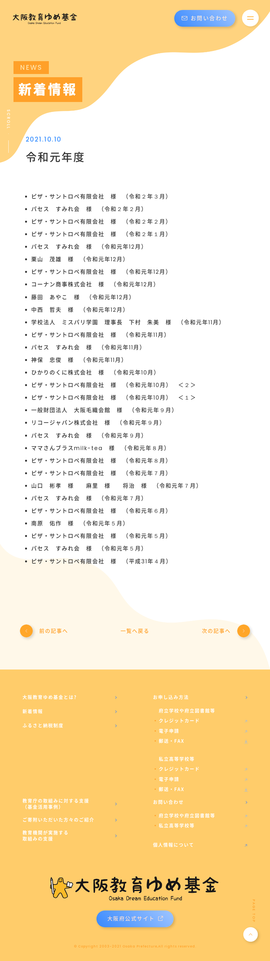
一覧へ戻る (135, 631)
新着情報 (32, 711)
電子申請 (169, 731)
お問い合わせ (205, 18)
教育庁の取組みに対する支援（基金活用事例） (55, 804)
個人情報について (173, 845)
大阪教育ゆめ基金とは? (49, 697)
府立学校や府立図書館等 (187, 815)
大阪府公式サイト (135, 918)
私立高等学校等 (177, 825)
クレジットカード (179, 720)
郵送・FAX (171, 741)
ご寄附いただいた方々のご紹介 (58, 820)
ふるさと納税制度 (43, 725)
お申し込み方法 (171, 697)
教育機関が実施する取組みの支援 (45, 835)
